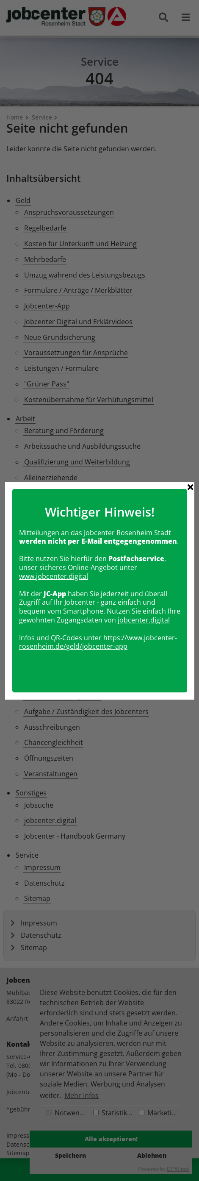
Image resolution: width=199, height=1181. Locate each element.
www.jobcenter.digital (53, 545)
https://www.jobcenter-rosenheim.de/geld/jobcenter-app (98, 610)
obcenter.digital (144, 588)
